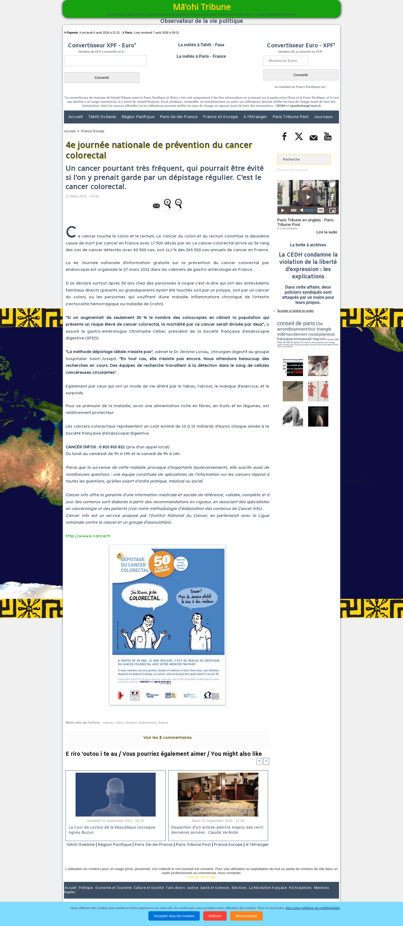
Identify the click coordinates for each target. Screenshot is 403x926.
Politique (86, 895)
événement (147, 723)
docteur (131, 723)
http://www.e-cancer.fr (88, 535)
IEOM (281, 106)
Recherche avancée (292, 170)
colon (119, 723)
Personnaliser (247, 916)
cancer (108, 723)
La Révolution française (265, 895)
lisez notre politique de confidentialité (313, 908)
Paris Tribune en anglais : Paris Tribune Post (305, 222)
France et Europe (221, 117)
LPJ (279, 339)
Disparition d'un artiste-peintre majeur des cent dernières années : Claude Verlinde (216, 830)
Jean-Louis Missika (311, 341)
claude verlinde (314, 339)
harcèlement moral (291, 332)
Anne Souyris (325, 339)
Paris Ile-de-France (179, 117)
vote (329, 328)
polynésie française (321, 332)
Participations (297, 895)
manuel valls (312, 337)
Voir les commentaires (167, 737)
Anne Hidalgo (304, 339)
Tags (212, 884)
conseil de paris (294, 323)
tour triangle (315, 328)
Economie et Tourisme (113, 895)
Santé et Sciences (213, 895)
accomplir (333, 339)
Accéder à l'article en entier (295, 310)
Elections (237, 895)
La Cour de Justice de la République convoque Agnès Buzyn (111, 830)
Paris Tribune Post (291, 117)
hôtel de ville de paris (328, 337)
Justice (191, 895)
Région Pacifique (139, 117)
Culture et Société (148, 895)
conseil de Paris (282, 341)
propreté (296, 339)
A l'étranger (255, 117)
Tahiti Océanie (102, 117)
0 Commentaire (287, 228)
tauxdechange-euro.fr (305, 106)
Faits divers (174, 895)
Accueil (76, 117)
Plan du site (196, 884)
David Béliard (294, 341)
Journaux (323, 117)
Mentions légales (324, 895)
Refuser (215, 916)
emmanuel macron (291, 336)
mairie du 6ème (286, 339)
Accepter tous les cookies (174, 916)
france (163, 723)
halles (301, 341)
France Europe (92, 131)
